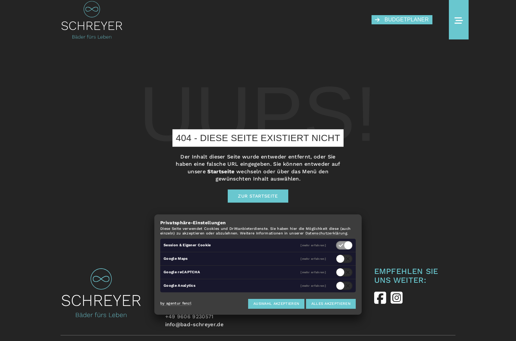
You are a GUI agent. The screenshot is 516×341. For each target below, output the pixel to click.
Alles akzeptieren (330, 304)
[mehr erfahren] (313, 245)
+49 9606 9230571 (189, 316)
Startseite (220, 171)
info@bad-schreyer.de (194, 324)
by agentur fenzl (175, 303)
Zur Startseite (258, 196)
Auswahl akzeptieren (276, 304)
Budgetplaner (402, 19)
